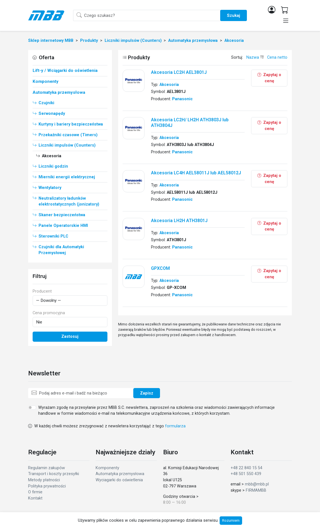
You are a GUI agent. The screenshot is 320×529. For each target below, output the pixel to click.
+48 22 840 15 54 (246, 468)
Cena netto (277, 57)
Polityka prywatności (47, 486)
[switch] (32, 407)
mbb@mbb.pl (257, 484)
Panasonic (182, 99)
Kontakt (35, 498)
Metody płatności (44, 480)
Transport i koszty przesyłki (53, 473)
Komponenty (107, 468)
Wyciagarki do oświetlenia (119, 480)
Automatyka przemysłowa (120, 473)
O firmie (35, 492)
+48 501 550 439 (246, 473)
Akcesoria (169, 84)
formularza (175, 426)
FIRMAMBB (256, 490)
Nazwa (252, 57)
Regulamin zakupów (46, 468)
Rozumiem (231, 520)
